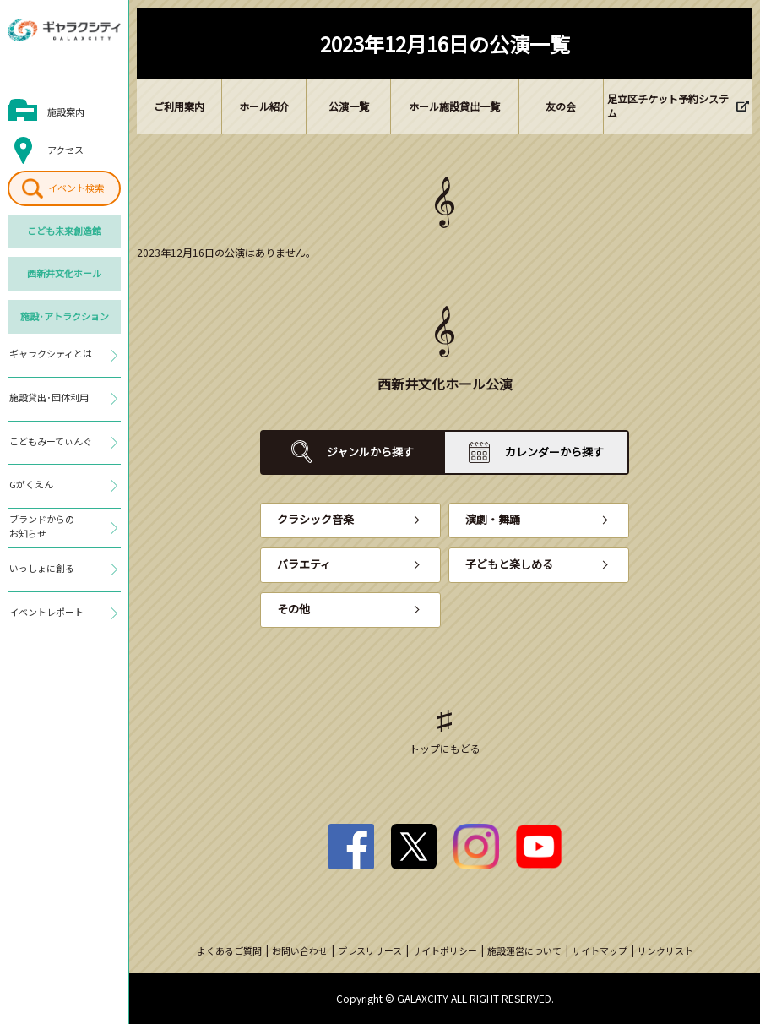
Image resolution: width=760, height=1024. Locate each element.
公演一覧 (348, 106)
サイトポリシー (444, 950)
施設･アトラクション (64, 316)
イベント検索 (76, 187)
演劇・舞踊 (492, 519)
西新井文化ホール (64, 273)
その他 (293, 609)
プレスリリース (370, 950)
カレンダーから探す (554, 452)
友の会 (561, 106)
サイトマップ (599, 950)
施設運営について (524, 950)
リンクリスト (665, 950)
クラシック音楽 (315, 519)
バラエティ (304, 564)
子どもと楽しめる (509, 564)
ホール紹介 (264, 106)
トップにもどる (445, 748)
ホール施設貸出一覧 (454, 106)
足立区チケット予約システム (668, 105)
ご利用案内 (179, 106)
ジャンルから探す (370, 452)
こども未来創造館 (64, 230)
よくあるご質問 (229, 950)
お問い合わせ (300, 950)
